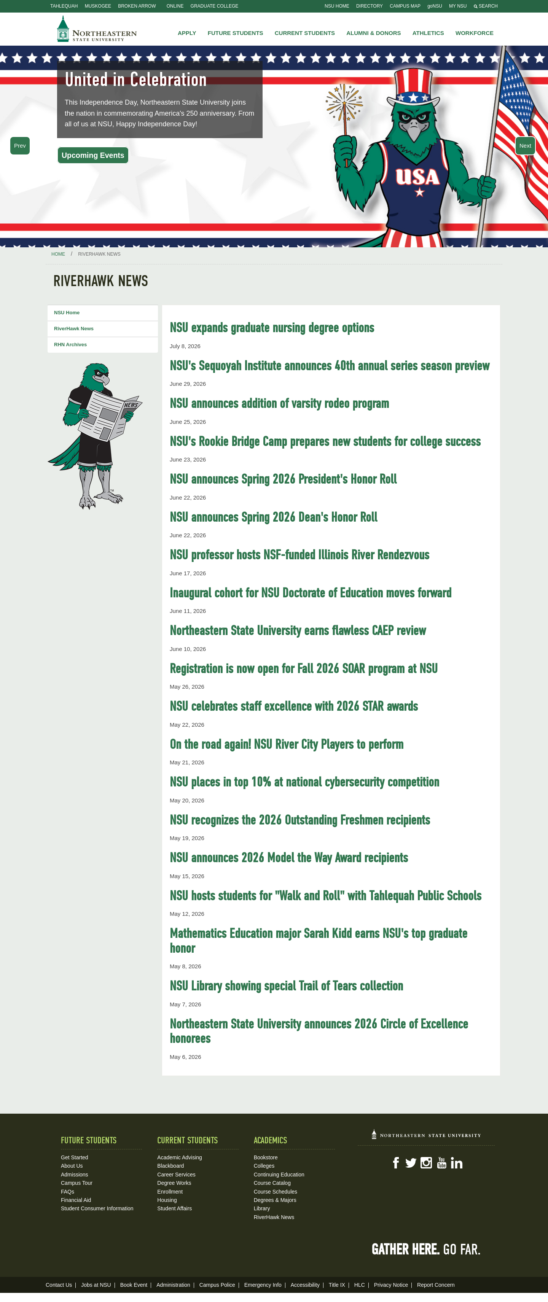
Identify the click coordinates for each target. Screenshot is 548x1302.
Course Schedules (275, 1192)
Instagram (426, 1162)
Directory (369, 6)
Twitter (411, 1162)
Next (525, 145)
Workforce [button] (475, 33)
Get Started (74, 1157)
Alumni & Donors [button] (373, 33)
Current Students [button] (305, 33)
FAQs (67, 1192)
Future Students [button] (235, 33)
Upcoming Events (93, 155)
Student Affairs (174, 1208)
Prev (20, 145)
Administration (173, 1285)
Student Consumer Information (97, 1208)
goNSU (434, 6)
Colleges (264, 1166)
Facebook (395, 1162)
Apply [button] (187, 33)
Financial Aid (76, 1200)
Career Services (176, 1174)
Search (486, 6)
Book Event (134, 1285)
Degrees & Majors (275, 1200)
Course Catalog (272, 1183)
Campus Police (217, 1285)
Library (262, 1208)
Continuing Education (279, 1174)
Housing (167, 1200)
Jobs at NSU (96, 1285)
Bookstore (266, 1157)
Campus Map (405, 6)
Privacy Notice (391, 1285)
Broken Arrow (137, 6)
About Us (72, 1166)
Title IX (337, 1285)
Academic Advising (179, 1157)
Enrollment (170, 1192)
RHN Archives (70, 344)
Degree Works (174, 1183)
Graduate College (215, 6)
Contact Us (59, 1285)
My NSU (458, 6)
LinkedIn (456, 1162)
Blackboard (170, 1166)
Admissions (74, 1174)
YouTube (441, 1162)
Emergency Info (263, 1285)
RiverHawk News (74, 328)
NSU (97, 28)
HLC (359, 1285)
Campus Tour (76, 1183)
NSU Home (337, 6)
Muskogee (98, 6)
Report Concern (436, 1285)
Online (175, 6)
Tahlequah (64, 6)
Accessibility (305, 1285)
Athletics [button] (428, 33)
